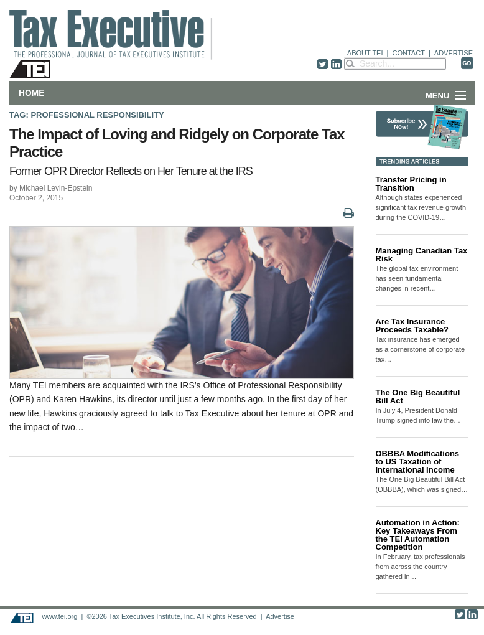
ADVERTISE (453, 53)
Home (31, 93)
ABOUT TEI (365, 53)
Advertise (280, 616)
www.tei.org (59, 616)
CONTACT (409, 53)
